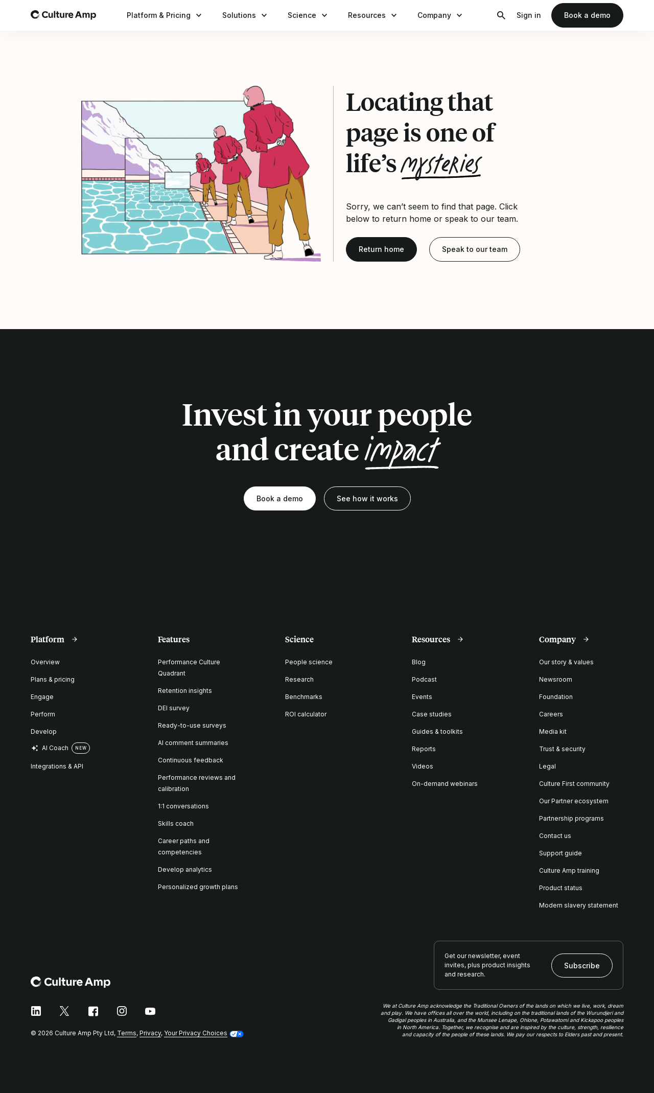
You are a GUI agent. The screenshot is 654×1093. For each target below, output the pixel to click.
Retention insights (185, 690)
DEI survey (174, 708)
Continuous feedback (190, 760)
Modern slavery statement (578, 905)
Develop (44, 731)
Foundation (556, 697)
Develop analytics (185, 869)
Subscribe (582, 965)
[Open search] (501, 15)
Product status (560, 888)
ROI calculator (305, 714)
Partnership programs (571, 818)
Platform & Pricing (165, 15)
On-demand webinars (445, 783)
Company (440, 15)
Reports (424, 749)
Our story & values (566, 662)
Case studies (432, 714)
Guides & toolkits (437, 731)
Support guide (560, 853)
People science (309, 662)
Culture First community (574, 783)
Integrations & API (57, 766)
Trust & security (562, 749)
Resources (373, 15)
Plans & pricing (53, 679)
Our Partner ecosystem (574, 801)
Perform (43, 714)
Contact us (555, 836)
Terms (126, 1033)
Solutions (245, 15)
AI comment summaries (193, 743)
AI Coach (49, 748)
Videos (422, 766)
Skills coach (176, 823)
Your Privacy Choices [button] (195, 1033)
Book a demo (587, 15)
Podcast (424, 679)
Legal (547, 766)
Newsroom (555, 679)
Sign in (529, 15)
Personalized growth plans (198, 887)
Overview (45, 662)
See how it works (367, 498)
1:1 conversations (183, 806)
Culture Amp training (569, 870)
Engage (42, 697)
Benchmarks (303, 697)
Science (309, 15)
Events (422, 697)
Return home (381, 249)
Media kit (553, 731)
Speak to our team (474, 249)
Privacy (150, 1033)
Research (299, 679)
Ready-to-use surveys (192, 725)
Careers (551, 714)
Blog (419, 662)
